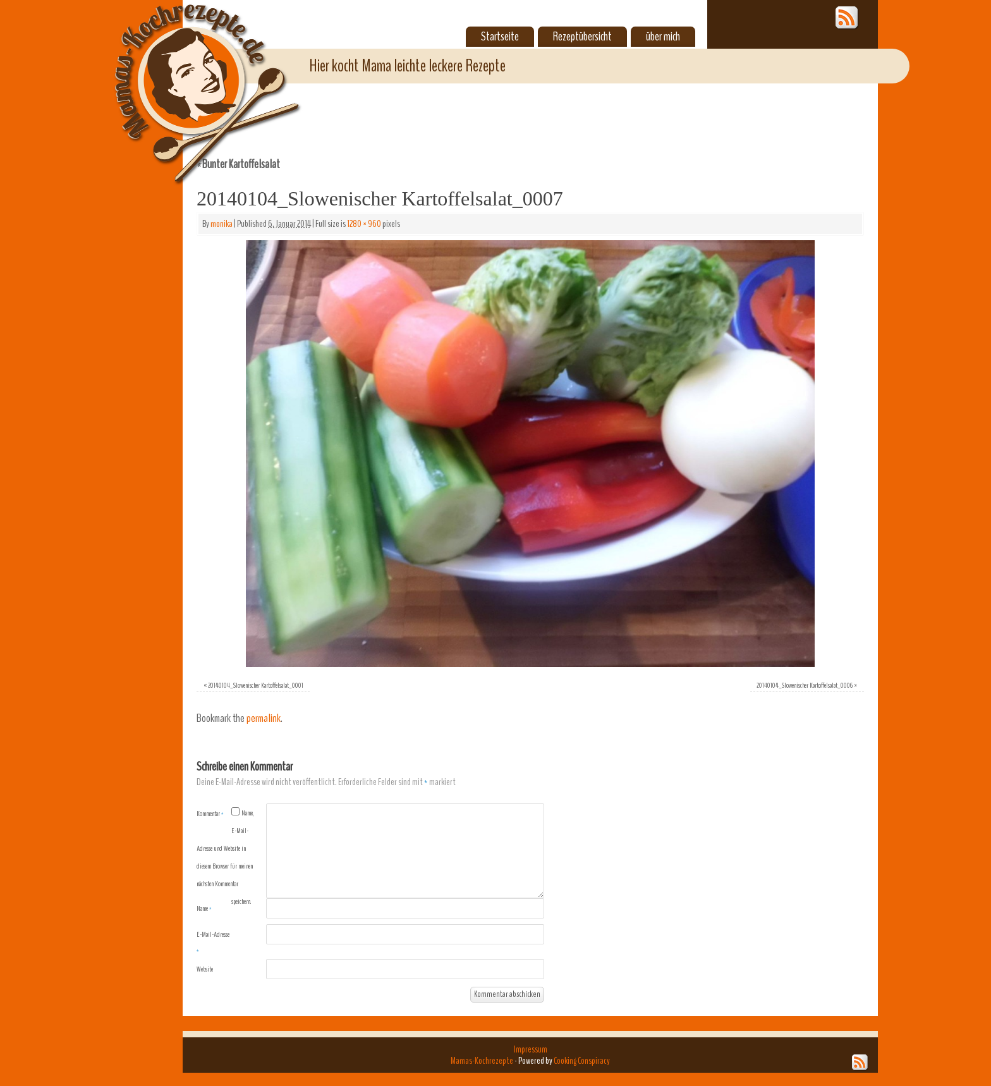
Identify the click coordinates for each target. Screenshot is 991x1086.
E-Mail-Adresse (213, 942)
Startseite (500, 36)
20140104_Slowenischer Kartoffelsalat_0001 (255, 685)
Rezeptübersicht (582, 36)
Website (205, 969)
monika (221, 224)
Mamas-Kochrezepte (189, 79)
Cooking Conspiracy (582, 1061)
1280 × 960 (364, 224)
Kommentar (210, 813)
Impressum (530, 1049)
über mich (663, 36)
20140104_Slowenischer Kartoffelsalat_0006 (805, 685)
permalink (263, 718)
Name (204, 908)
